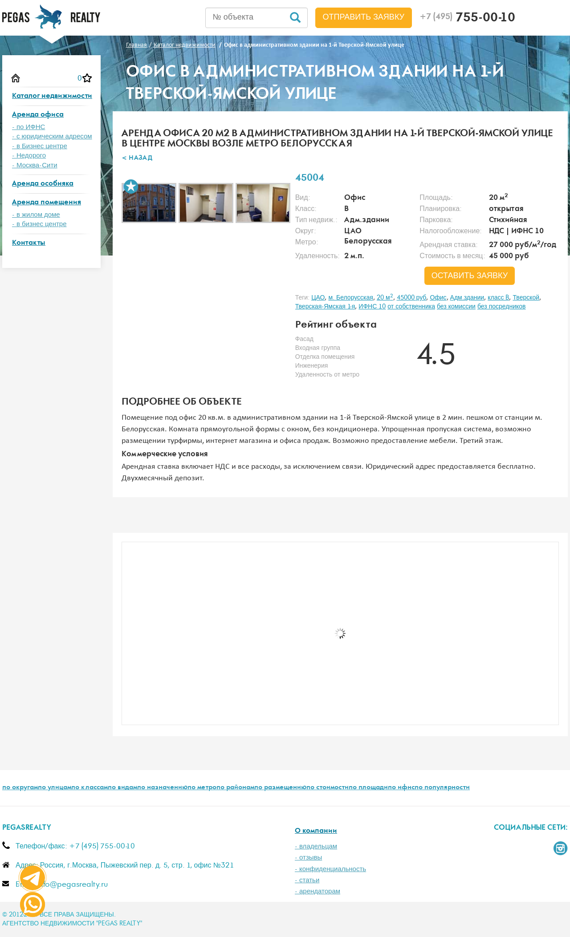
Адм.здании (467, 298)
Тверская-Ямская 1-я (325, 307)
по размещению (280, 788)
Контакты (28, 243)
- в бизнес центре (39, 224)
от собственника (411, 307)
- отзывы (308, 857)
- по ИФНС (28, 127)
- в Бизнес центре (39, 146)
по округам (20, 788)
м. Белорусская (350, 298)
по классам (89, 788)
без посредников (501, 307)
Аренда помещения (46, 202)
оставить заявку (470, 276)
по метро (201, 788)
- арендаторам (317, 891)
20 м (385, 298)
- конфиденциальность (330, 869)
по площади (368, 788)
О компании (316, 831)
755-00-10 (467, 18)
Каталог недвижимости (52, 96)
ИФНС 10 (372, 307)
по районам (235, 788)
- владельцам (316, 846)
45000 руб (412, 298)
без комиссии (456, 307)
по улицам (54, 788)
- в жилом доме (36, 214)
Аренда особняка (42, 184)
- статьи (307, 880)
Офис (438, 298)
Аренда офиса (38, 115)
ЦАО (318, 298)
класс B (498, 298)
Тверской (526, 298)
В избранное (131, 186)
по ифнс (401, 788)
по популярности (442, 788)
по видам (122, 788)
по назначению (162, 788)
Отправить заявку (364, 17)
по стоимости (327, 788)
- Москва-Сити (34, 165)
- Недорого (29, 155)
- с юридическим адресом (52, 136)
